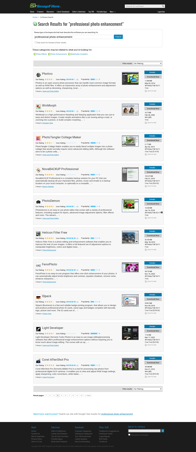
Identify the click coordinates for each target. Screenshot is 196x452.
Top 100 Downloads (83, 436)
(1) (77, 270)
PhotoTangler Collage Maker (61, 137)
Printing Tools (46, 313)
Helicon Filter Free (54, 232)
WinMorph (49, 105)
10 (81, 396)
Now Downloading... (83, 442)
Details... (153, 72)
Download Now (153, 77)
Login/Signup (104, 436)
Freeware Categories (83, 431)
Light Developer (52, 328)
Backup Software (48, 186)
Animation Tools (47, 123)
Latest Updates (81, 439)
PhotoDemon (51, 200)
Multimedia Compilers (79, 54)
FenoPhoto (49, 264)
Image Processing (48, 377)
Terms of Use (36, 442)
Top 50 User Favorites (59, 436)
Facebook (103, 442)
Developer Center (106, 434)
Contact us (35, 434)
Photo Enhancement (59, 54)
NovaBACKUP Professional (60, 169)
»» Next (88, 396)
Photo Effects (41, 54)
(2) (77, 79)
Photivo (47, 73)
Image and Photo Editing (50, 91)
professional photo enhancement (117, 414)
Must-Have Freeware (59, 442)
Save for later (152, 91)
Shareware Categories (83, 434)
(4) (77, 206)
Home (35, 17)
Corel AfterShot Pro (55, 359)
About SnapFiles (37, 436)
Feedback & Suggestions (109, 431)
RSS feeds (103, 439)
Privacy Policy (36, 439)
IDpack (46, 296)
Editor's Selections (58, 431)
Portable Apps (56, 439)
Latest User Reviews (59, 434)
